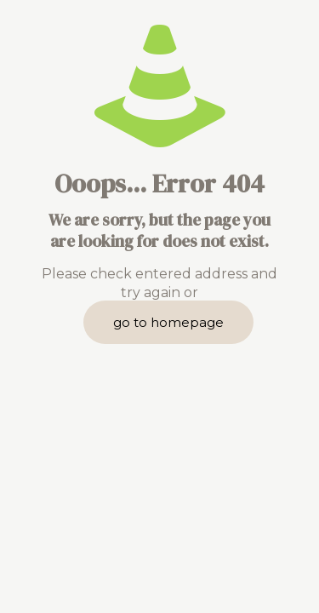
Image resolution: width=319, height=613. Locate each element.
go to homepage (168, 322)
